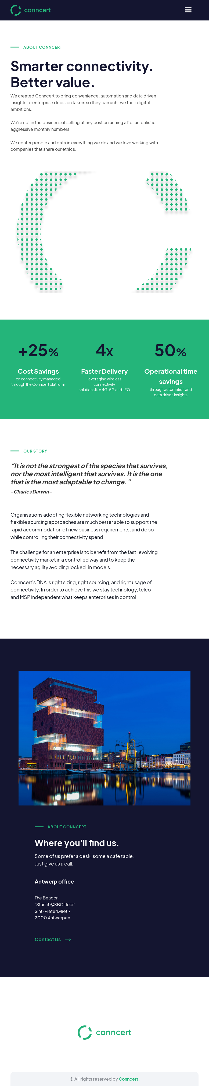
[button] (188, 10)
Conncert (128, 1079)
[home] (30, 10)
